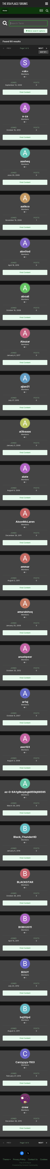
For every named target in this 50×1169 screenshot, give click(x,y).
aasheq (25, 161)
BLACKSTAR (25, 882)
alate (25, 476)
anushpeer (25, 656)
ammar (25, 566)
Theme (7, 1159)
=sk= (25, 71)
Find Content (25, 92)
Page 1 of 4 (25, 48)
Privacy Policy (19, 1159)
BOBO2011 (25, 927)
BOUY (25, 972)
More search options (35, 31)
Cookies (43, 1159)
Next (41, 48)
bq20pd (25, 1017)
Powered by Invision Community (25, 1165)
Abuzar (25, 341)
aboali (25, 296)
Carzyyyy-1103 (25, 1062)
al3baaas (25, 431)
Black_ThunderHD (25, 837)
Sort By (43, 52)
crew (25, 1107)
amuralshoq (25, 611)
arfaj (25, 701)
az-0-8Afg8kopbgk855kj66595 (25, 792)
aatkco (25, 206)
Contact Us (33, 1159)
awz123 (25, 747)
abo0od (25, 251)
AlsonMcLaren (25, 521)
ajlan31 (25, 386)
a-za (25, 116)
